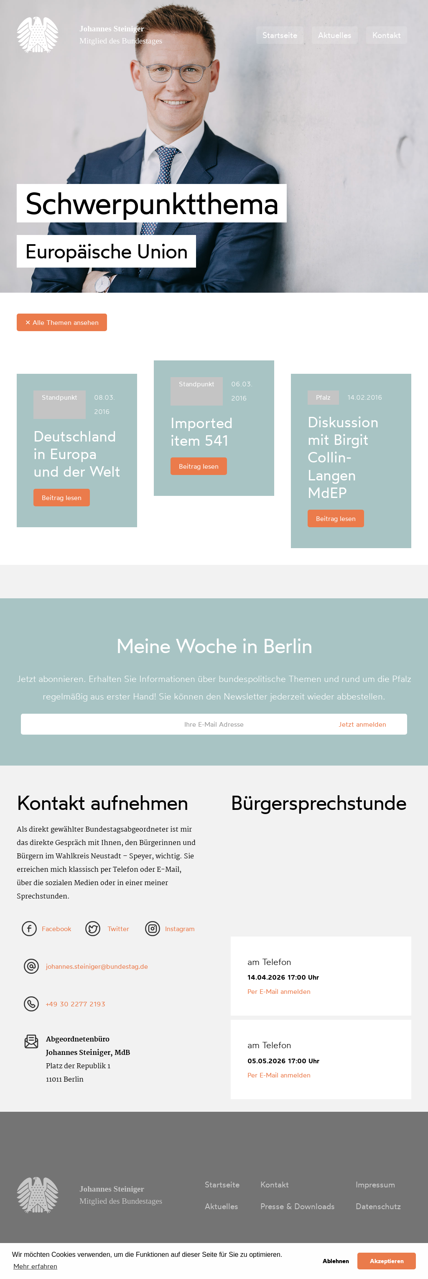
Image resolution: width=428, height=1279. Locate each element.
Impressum (375, 1184)
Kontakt (386, 35)
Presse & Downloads (297, 1206)
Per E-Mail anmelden (279, 991)
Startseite (279, 35)
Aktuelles (335, 35)
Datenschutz (378, 1206)
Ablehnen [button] (336, 1261)
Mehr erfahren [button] (35, 1266)
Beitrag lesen (62, 497)
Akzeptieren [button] (387, 1261)
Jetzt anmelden (362, 724)
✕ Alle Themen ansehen (62, 322)
